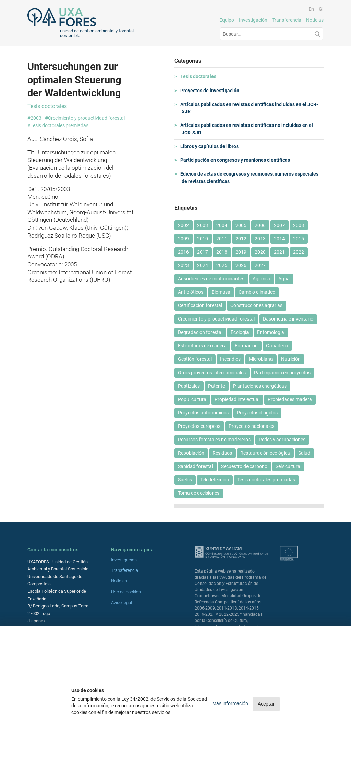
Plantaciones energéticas (260, 386)
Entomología (270, 332)
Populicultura (192, 399)
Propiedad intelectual (237, 399)
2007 (279, 225)
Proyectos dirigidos (257, 413)
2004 (221, 225)
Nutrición (291, 359)
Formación (246, 345)
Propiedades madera (290, 399)
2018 (221, 252)
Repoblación (191, 453)
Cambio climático (257, 292)
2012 (240, 238)
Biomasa (220, 292)
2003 (202, 225)
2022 (298, 252)
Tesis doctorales (199, 76)
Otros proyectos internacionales (212, 372)
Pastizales (189, 386)
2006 (260, 225)
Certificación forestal (200, 305)
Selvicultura (288, 466)
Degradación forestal (200, 332)
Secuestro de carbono (244, 466)
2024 (202, 265)
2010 (202, 238)
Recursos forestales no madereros (214, 439)
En (311, 9)
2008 (298, 225)
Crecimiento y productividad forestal (216, 319)
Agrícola (261, 278)
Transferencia (286, 20)
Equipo (226, 20)
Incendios (230, 359)
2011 (221, 238)
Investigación (253, 20)
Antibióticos (190, 292)
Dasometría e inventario (288, 319)
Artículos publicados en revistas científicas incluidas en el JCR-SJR (250, 108)
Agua (284, 278)
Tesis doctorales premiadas (266, 479)
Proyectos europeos (199, 426)
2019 (240, 252)
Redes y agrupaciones (282, 439)
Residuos (222, 453)
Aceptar (266, 704)
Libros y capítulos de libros (210, 146)
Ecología (240, 332)
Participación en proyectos (282, 372)
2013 (260, 238)
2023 (183, 265)
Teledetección (214, 479)
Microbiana (261, 359)
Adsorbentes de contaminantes (211, 278)
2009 (183, 238)
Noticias (315, 20)
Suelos (185, 479)
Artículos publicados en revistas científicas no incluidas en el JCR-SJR (247, 128)
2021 (279, 252)
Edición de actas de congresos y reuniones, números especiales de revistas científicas (250, 177)
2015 (298, 238)
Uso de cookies (126, 591)
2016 (183, 252)
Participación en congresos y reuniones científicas (236, 160)
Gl (321, 9)
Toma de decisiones (198, 493)
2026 (240, 265)
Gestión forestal (195, 359)
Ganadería (277, 345)
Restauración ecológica (265, 453)
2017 (202, 252)
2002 (183, 225)
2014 (279, 238)
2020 (260, 252)
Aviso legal (121, 602)
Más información (230, 703)
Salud (304, 453)
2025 (221, 265)
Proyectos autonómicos (203, 413)
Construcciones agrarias (256, 305)
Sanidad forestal (195, 466)
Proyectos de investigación (210, 90)
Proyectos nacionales (251, 426)
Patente (216, 386)
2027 (260, 265)
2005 (240, 225)
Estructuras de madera (202, 345)
